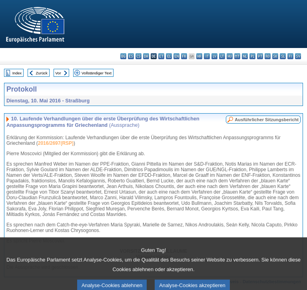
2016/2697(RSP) (56, 143)
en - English (176, 56)
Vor (58, 73)
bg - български (123, 56)
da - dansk (146, 56)
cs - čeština (139, 56)
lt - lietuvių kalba (222, 56)
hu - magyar (230, 56)
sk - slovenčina (275, 56)
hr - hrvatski (199, 56)
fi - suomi (290, 56)
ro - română (268, 56)
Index (17, 73)
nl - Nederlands (245, 56)
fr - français (184, 56)
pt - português (260, 56)
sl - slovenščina (283, 56)
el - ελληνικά (169, 56)
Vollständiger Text (97, 73)
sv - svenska (298, 56)
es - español (131, 56)
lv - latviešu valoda (214, 56)
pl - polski (252, 56)
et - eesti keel (161, 56)
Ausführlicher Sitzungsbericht (267, 119)
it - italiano (207, 56)
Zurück (42, 73)
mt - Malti (237, 56)
